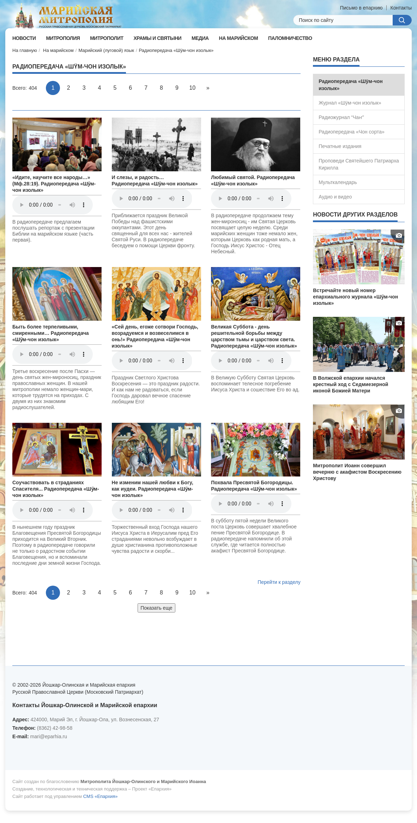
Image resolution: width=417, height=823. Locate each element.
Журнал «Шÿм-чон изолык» (350, 103)
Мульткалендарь (338, 182)
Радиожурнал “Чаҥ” (341, 117)
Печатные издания (340, 146)
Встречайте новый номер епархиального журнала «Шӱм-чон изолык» (355, 297)
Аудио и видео (335, 197)
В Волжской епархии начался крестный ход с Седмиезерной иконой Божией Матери (350, 384)
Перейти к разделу (279, 582)
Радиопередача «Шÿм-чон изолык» (176, 50)
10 (192, 88)
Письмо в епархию (361, 7)
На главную (24, 50)
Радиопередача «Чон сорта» (351, 132)
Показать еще (156, 608)
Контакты (401, 7)
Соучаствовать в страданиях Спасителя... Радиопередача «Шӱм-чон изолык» (55, 489)
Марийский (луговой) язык (106, 50)
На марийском (58, 50)
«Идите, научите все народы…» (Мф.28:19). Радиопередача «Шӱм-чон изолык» (54, 183)
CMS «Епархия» (100, 796)
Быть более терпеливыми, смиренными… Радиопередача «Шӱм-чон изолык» (50, 333)
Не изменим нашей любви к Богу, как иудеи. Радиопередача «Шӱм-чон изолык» (152, 489)
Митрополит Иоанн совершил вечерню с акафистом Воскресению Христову (357, 472)
